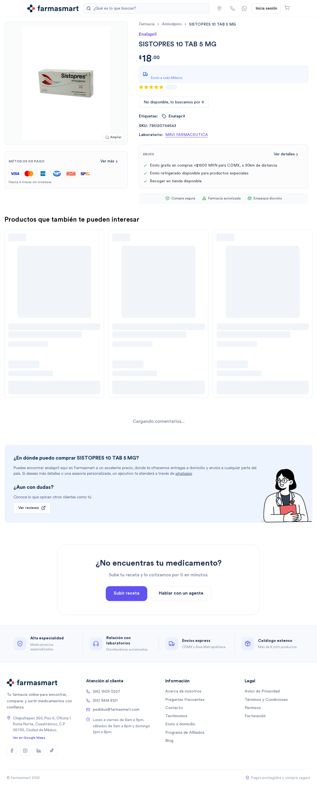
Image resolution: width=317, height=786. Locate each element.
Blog (169, 741)
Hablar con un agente (181, 608)
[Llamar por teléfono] (232, 8)
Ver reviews (32, 508)
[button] (219, 8)
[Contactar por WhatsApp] (244, 8)
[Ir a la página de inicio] (53, 8)
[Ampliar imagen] (113, 137)
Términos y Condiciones (266, 700)
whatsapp (183, 473)
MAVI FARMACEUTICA (186, 135)
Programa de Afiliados (185, 733)
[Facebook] (12, 751)
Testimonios (176, 716)
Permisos (253, 708)
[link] (212, 24)
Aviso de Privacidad (262, 691)
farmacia (147, 24)
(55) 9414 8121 (102, 701)
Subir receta (126, 608)
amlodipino (172, 24)
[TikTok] (52, 751)
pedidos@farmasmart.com (112, 710)
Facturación (255, 716)
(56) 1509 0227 (103, 692)
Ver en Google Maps (29, 737)
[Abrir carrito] (287, 7)
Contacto (174, 708)
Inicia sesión (266, 8)
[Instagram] (25, 751)
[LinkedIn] (39, 751)
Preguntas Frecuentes (185, 700)
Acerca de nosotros (183, 691)
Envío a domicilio (180, 724)
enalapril (173, 116)
